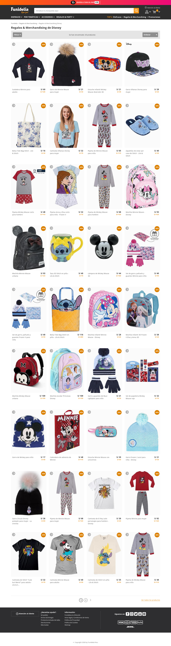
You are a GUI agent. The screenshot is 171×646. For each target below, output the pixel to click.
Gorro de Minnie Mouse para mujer (59, 90)
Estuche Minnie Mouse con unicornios (98, 458)
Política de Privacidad (72, 620)
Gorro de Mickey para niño (22, 457)
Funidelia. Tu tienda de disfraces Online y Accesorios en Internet (19, 10)
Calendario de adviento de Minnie (60, 458)
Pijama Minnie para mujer (136, 518)
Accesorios (47, 17)
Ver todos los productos (150, 600)
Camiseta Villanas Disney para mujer (60, 152)
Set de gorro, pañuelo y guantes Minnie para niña (136, 274)
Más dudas (45, 625)
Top (109, 17)
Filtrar (16, 35)
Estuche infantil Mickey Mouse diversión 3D (97, 90)
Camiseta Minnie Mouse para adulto (59, 581)
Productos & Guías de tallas (50, 620)
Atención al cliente (25, 613)
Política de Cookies (71, 622)
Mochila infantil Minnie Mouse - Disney (97, 336)
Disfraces (15, 17)
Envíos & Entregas (47, 617)
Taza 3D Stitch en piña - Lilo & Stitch (59, 274)
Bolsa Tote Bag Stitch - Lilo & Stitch (22, 152)
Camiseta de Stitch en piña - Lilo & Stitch (98, 581)
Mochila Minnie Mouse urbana (21, 274)
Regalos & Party (64, 17)
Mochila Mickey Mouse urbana (21, 397)
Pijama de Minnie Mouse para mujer (60, 519)
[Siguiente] (90, 600)
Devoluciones (45, 622)
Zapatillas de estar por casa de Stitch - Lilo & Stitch (135, 153)
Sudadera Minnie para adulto (21, 90)
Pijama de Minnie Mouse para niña (98, 152)
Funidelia (14, 23)
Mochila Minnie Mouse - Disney (135, 213)
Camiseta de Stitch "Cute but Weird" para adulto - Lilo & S (22, 582)
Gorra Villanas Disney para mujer (136, 90)
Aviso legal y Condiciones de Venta (77, 617)
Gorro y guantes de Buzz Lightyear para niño (97, 397)
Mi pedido (44, 615)
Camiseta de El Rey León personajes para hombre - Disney (98, 521)
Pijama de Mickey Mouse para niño (135, 581)
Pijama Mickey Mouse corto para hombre (23, 213)
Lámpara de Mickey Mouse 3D (98, 274)
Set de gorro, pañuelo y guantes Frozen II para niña (21, 337)
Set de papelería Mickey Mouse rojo (135, 397)
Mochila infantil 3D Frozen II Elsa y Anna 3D (136, 336)
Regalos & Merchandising (28, 23)
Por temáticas (31, 17)
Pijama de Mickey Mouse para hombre (97, 213)
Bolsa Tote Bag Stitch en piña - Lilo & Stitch (59, 336)
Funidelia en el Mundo (72, 615)
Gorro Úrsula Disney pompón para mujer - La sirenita (22, 521)
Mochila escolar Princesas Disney (60, 397)
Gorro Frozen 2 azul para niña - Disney (135, 458)
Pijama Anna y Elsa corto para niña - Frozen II (59, 213)
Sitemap (67, 625)
